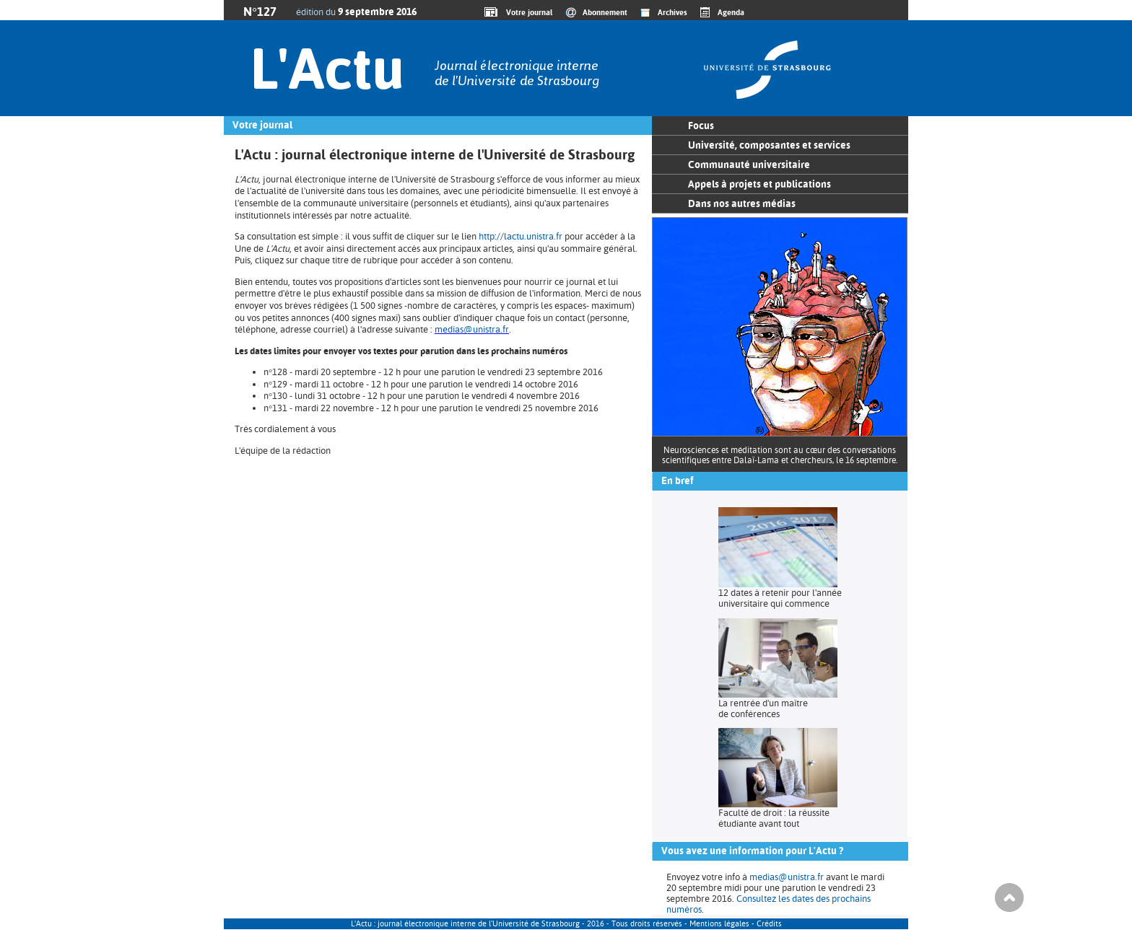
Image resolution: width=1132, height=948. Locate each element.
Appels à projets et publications (759, 184)
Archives (672, 12)
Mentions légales (719, 924)
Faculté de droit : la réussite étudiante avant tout (774, 818)
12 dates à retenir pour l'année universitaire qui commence (780, 598)
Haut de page (1009, 897)
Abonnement (605, 12)
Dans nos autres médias (742, 203)
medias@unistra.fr (472, 329)
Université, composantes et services (769, 145)
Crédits (769, 924)
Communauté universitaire (749, 164)
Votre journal (527, 12)
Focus (701, 125)
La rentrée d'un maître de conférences (763, 708)
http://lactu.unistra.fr (520, 236)
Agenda (731, 12)
